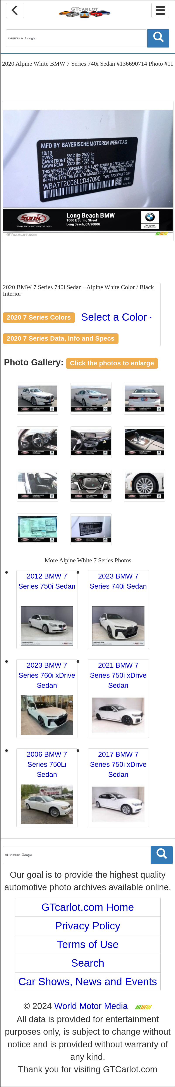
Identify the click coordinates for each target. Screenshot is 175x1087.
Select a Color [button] (116, 317)
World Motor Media (91, 1006)
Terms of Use (88, 944)
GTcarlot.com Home (87, 907)
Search (87, 963)
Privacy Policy (87, 926)
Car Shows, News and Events (88, 981)
